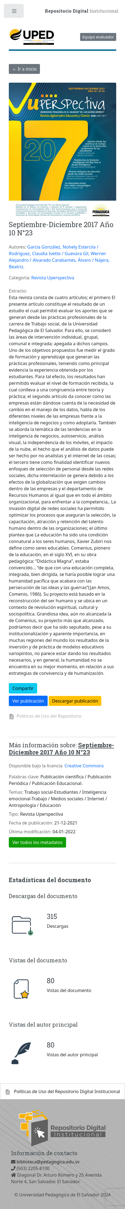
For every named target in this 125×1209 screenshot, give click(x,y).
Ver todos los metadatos (37, 842)
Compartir (23, 688)
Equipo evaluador (98, 37)
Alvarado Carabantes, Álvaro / (63, 260)
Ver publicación (28, 701)
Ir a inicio (24, 69)
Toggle (14, 12)
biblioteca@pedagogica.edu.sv (47, 1162)
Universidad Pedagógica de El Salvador (59, 1195)
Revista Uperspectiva (52, 278)
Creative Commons (84, 766)
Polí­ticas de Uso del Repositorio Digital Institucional (62, 1091)
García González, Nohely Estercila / (62, 247)
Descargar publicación (75, 701)
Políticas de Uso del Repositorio (47, 716)
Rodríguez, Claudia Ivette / (36, 253)
